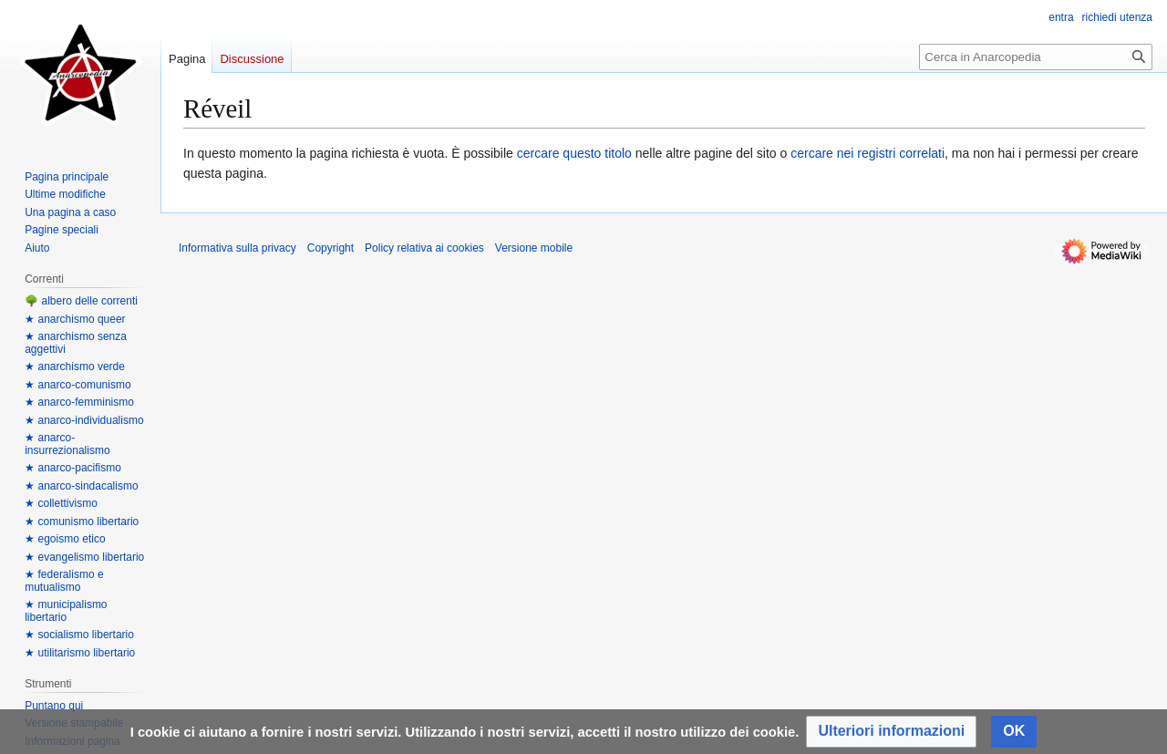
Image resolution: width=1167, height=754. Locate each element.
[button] (891, 732)
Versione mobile (534, 248)
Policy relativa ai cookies (424, 248)
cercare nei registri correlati (867, 153)
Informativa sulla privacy (237, 248)
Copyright (330, 248)
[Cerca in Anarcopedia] (1035, 57)
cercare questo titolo (574, 153)
